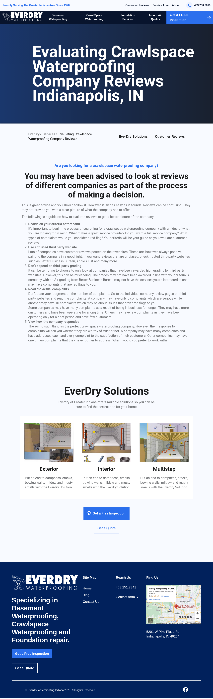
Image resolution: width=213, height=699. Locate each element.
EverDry (34, 134)
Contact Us (91, 603)
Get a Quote (24, 669)
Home (87, 589)
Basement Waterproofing (58, 17)
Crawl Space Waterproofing (94, 17)
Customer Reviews (137, 5)
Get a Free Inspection (32, 654)
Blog (86, 596)
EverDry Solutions (133, 136)
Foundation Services (128, 17)
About (176, 5)
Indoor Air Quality (155, 17)
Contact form (127, 598)
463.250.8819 (198, 5)
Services (49, 134)
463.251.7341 (126, 588)
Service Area (161, 5)
